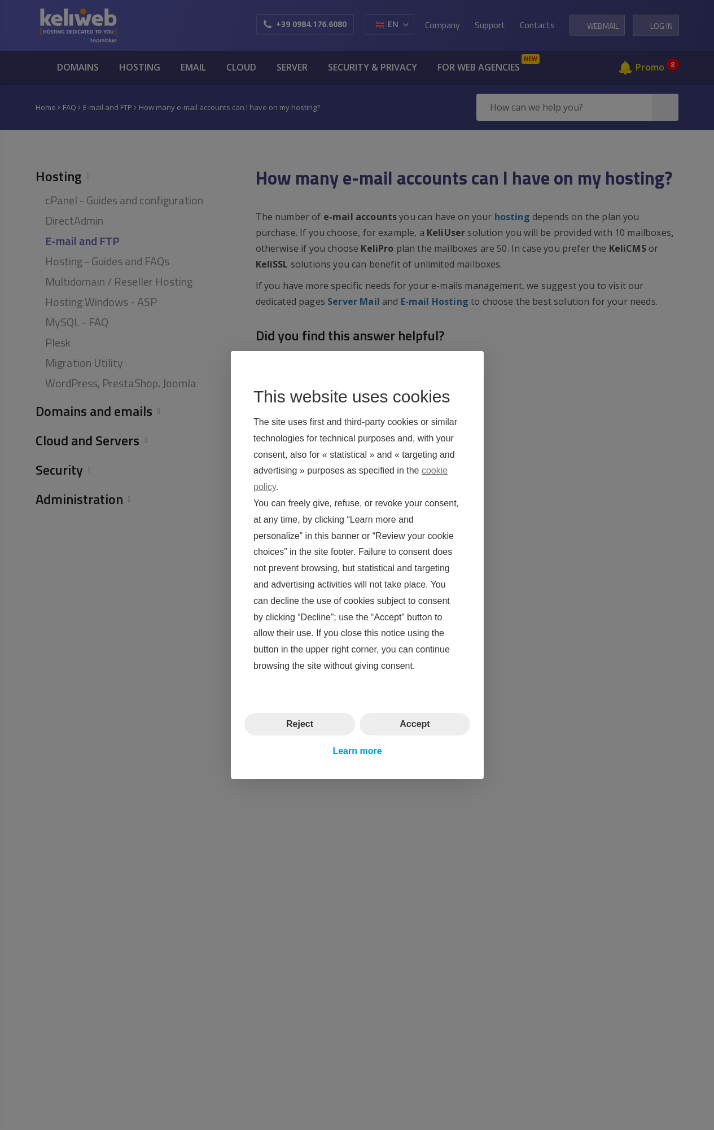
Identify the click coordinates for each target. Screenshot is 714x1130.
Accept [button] (415, 724)
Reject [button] (299, 724)
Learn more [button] (357, 751)
